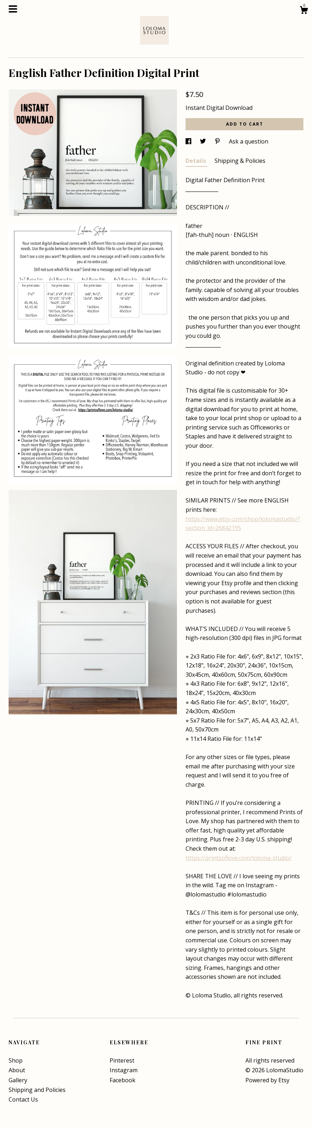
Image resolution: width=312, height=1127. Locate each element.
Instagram (124, 1070)
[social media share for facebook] (189, 141)
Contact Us (23, 1099)
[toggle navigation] (13, 9)
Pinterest (122, 1060)
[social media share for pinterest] (218, 141)
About (17, 1070)
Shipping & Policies (240, 161)
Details (196, 161)
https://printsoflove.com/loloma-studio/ (239, 858)
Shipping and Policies (37, 1090)
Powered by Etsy (267, 1080)
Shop (16, 1060)
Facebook (122, 1080)
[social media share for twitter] (203, 141)
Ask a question (248, 141)
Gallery (18, 1080)
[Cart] (304, 10)
